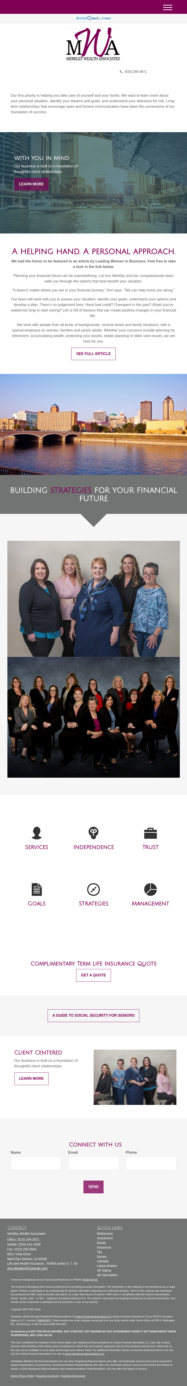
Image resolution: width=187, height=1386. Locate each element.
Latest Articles (107, 1266)
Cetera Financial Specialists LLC (93, 1316)
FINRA (40, 1320)
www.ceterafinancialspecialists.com (84, 1353)
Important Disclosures (73, 1375)
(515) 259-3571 (133, 71)
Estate (101, 1243)
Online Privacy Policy (23, 1375)
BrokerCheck (90, 1279)
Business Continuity (48, 1375)
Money (102, 1256)
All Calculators (107, 1275)
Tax (99, 1252)
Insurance (104, 1247)
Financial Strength (93, 423)
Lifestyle (103, 1261)
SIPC (48, 1320)
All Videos (104, 1270)
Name (16, 1152)
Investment (105, 1238)
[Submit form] (93, 1187)
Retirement (105, 1233)
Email (73, 1152)
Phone (131, 1152)
